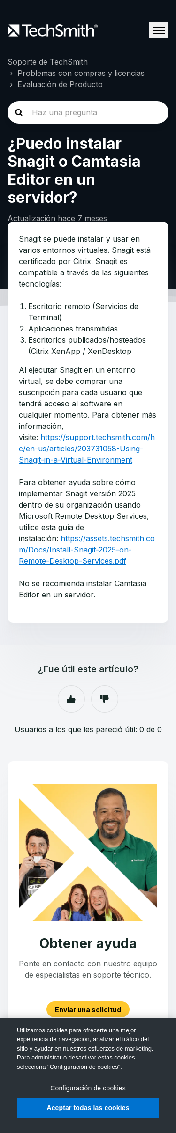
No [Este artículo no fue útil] (104, 699)
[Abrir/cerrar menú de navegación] (158, 30)
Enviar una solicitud (88, 1010)
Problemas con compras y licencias (81, 73)
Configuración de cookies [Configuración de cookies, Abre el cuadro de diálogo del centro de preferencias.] (88, 1088)
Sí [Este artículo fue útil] (71, 699)
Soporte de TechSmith (48, 61)
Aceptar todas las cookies (87, 1107)
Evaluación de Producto (60, 84)
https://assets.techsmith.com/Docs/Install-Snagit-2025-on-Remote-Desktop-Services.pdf (87, 550)
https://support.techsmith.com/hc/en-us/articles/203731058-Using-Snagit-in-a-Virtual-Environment (87, 448)
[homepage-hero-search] (88, 112)
